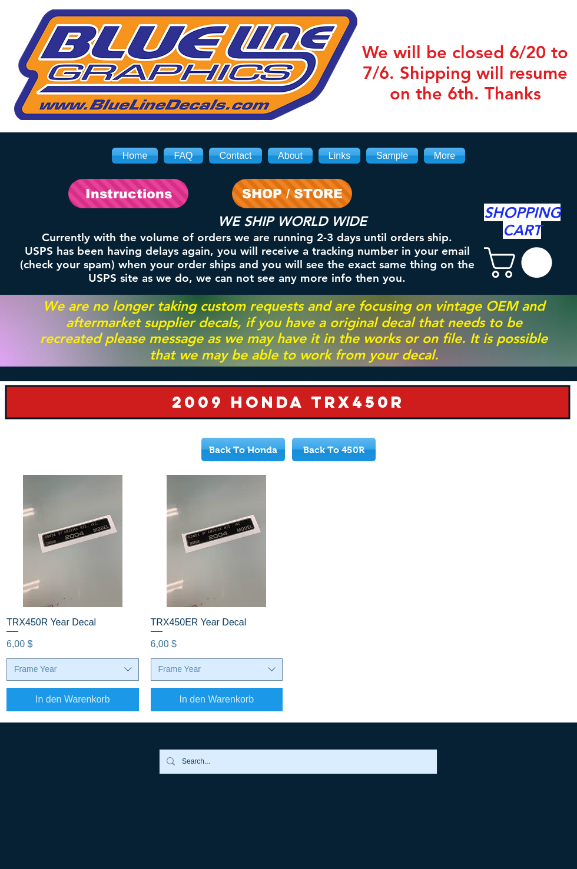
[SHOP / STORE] (292, 193)
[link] (521, 262)
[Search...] (297, 762)
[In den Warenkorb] (72, 699)
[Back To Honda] (243, 449)
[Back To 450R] (334, 449)
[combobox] (72, 669)
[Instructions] (128, 193)
